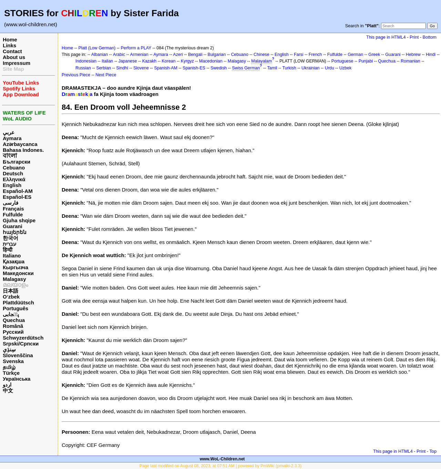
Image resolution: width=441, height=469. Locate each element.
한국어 (10, 238)
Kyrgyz (187, 61)
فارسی (10, 203)
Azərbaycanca (20, 144)
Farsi (299, 54)
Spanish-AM (165, 68)
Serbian (103, 68)
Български (16, 162)
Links (9, 45)
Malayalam (261, 61)
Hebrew (413, 54)
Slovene (141, 68)
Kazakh (149, 61)
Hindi (430, 54)
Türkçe (11, 373)
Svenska (13, 361)
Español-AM (18, 191)
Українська (16, 379)
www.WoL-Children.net (222, 459)
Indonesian (85, 61)
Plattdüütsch (18, 302)
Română (13, 326)
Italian (107, 61)
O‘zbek (11, 297)
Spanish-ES (194, 68)
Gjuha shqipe (19, 220)
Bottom (430, 37)
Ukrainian (310, 68)
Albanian (99, 54)
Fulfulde (13, 214)
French (315, 54)
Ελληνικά (14, 179)
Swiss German (246, 68)
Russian (83, 68)
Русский (13, 332)
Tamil (272, 68)
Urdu (329, 68)
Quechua (14, 320)
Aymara (12, 138)
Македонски (18, 273)
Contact (12, 51)
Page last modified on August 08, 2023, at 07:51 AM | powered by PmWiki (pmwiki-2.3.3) (221, 465)
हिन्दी (7, 250)
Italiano (12, 255)
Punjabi (366, 61)
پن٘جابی (11, 314)
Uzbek (345, 68)
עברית (9, 244)
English (12, 185)
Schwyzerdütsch (23, 338)
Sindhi (122, 68)
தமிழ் (9, 367)
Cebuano (14, 167)
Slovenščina (18, 355)
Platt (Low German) (96, 48)
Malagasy (14, 279)
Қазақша (13, 261)
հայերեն (15, 232)
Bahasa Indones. (23, 150)
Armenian (139, 54)
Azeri (178, 54)
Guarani (12, 226)
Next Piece (105, 74)
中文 (8, 390)
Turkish (289, 68)
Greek (374, 54)
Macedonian (211, 61)
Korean (168, 61)
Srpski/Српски (21, 343)
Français (13, 209)
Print (414, 37)
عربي (8, 132)
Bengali (195, 54)
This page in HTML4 (386, 37)
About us (14, 57)
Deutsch (13, 173)
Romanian (410, 61)
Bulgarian (217, 54)
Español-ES (17, 197)
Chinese (261, 54)
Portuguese (342, 61)
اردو (7, 385)
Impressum (16, 63)
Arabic (119, 54)
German (355, 54)
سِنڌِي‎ (9, 349)
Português (15, 308)
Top (433, 451)
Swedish (219, 68)
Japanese (127, 61)
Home (10, 39)
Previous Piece (76, 74)
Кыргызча (15, 267)
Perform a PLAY (136, 48)
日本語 (10, 291)
